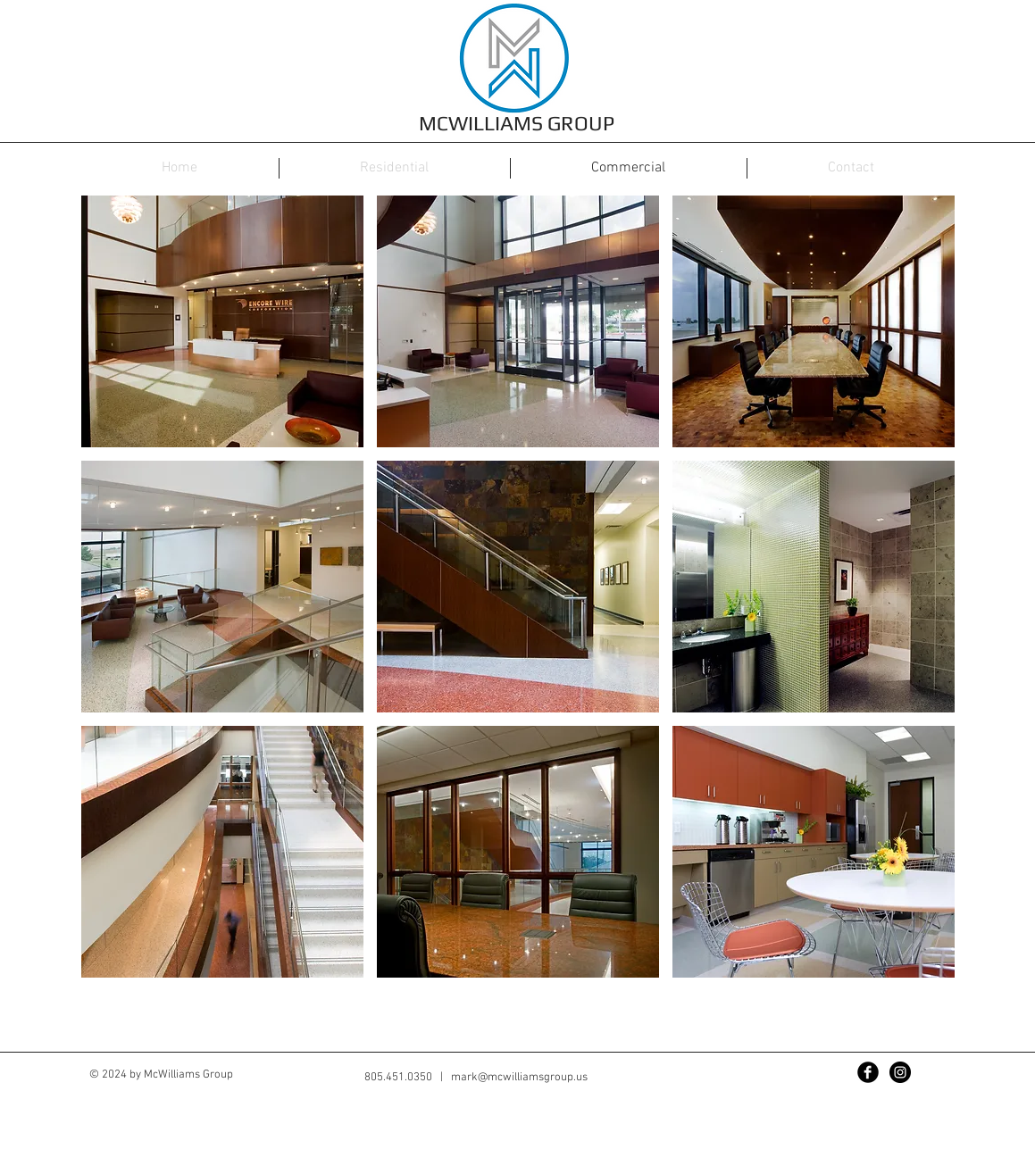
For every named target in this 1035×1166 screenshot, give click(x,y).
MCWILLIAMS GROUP (516, 123)
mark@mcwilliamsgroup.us (519, 1077)
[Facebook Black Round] (868, 1072)
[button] (222, 321)
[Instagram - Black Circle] (900, 1072)
